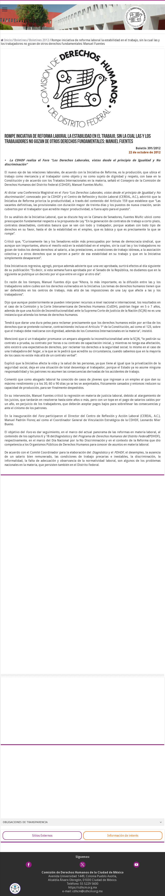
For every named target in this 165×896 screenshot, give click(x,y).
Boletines (20, 40)
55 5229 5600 (89, 883)
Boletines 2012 (39, 40)
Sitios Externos (42, 835)
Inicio (6, 40)
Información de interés (122, 835)
